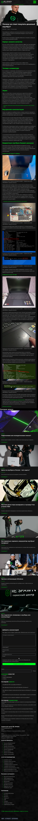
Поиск (2, 669)
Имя (3, 651)
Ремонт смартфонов (8, 749)
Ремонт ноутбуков (8, 744)
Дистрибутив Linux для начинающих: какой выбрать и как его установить (19, 694)
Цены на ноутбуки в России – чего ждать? (15, 470)
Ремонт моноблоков (8, 752)
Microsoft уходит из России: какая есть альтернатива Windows (21, 702)
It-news (2, 468)
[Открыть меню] (35, 2)
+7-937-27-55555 (9, 738)
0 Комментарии (14, 29)
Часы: (2, 733)
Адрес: (2, 729)
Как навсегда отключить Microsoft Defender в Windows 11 (15, 687)
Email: (2, 728)
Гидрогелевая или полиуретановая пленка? (16, 435)
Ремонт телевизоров (9, 754)
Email (4, 656)
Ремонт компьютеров (9, 746)
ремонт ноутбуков (6, 406)
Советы (8, 29)
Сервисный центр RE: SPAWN (10, 726)
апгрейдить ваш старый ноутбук (17, 399)
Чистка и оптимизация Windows (12, 579)
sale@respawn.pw (8, 728)
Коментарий (5, 647)
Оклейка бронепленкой (9, 743)
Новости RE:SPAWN (7, 677)
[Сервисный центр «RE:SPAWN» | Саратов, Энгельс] (6, 2)
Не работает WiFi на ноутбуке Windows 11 (12, 684)
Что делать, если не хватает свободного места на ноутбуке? (16, 697)
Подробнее (4, 442)
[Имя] (19, 650)
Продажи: (3, 738)
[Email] (19, 654)
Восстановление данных (9, 747)
